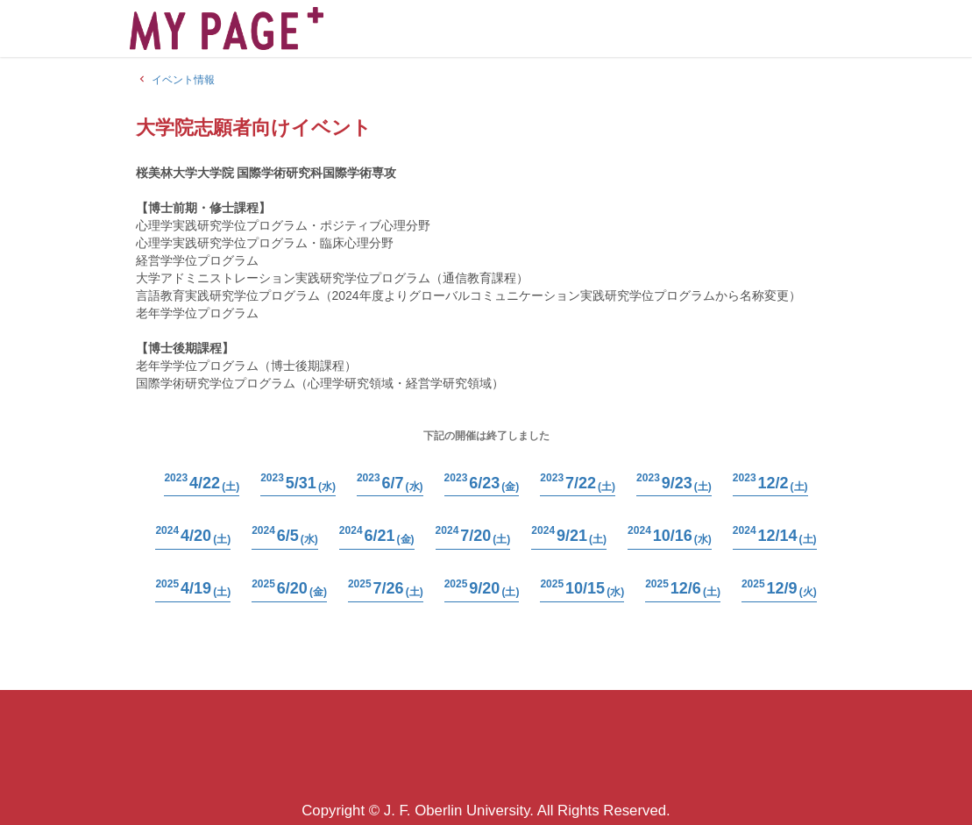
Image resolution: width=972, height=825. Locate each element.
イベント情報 (175, 80)
